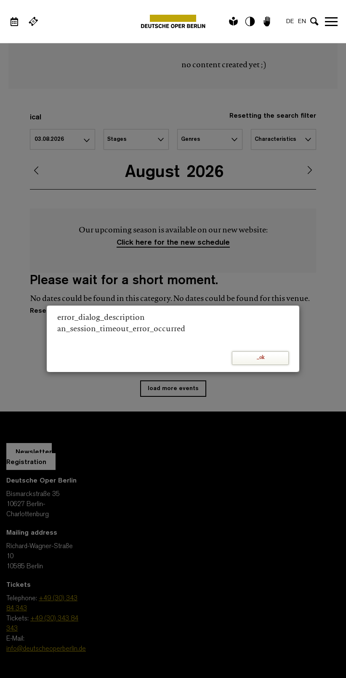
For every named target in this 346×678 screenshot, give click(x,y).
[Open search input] (314, 21)
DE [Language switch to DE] (290, 21)
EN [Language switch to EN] (302, 21)
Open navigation (331, 21)
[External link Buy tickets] (33, 21)
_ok (260, 358)
